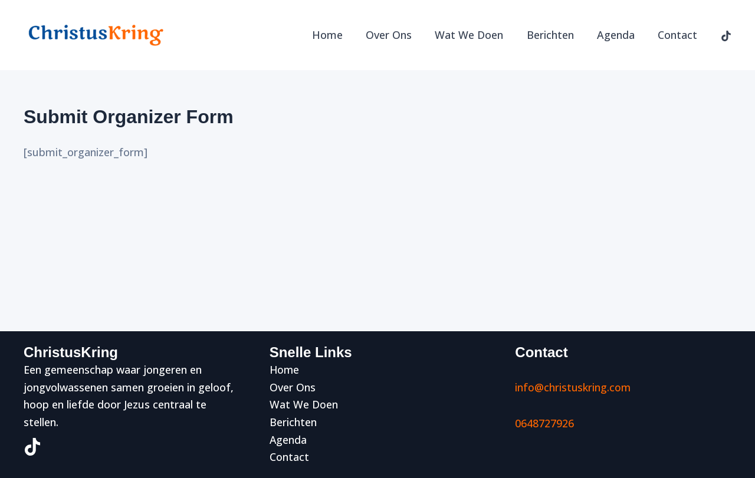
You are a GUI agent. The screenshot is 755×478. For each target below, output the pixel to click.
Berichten (555, 35)
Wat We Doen (476, 35)
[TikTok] (726, 36)
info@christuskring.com (573, 387)
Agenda (619, 35)
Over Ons (398, 35)
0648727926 (544, 423)
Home (338, 35)
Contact (678, 35)
